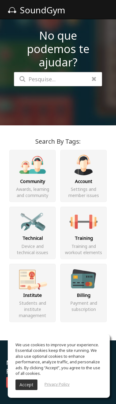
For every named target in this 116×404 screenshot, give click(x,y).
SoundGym (36, 10)
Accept (26, 385)
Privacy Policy (57, 384)
